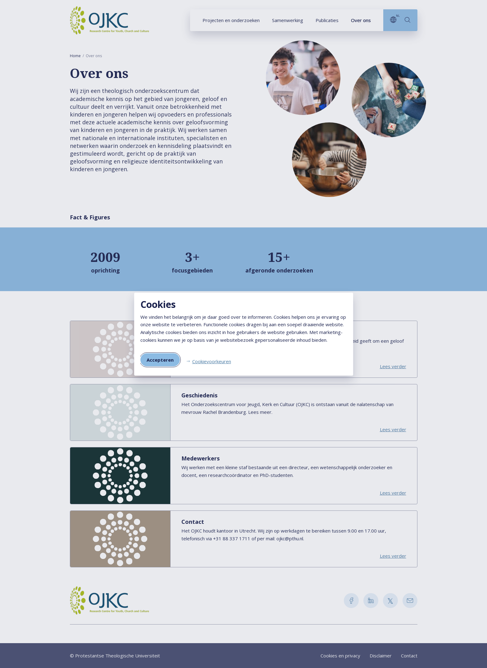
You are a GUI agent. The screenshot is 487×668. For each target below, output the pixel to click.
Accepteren (160, 360)
